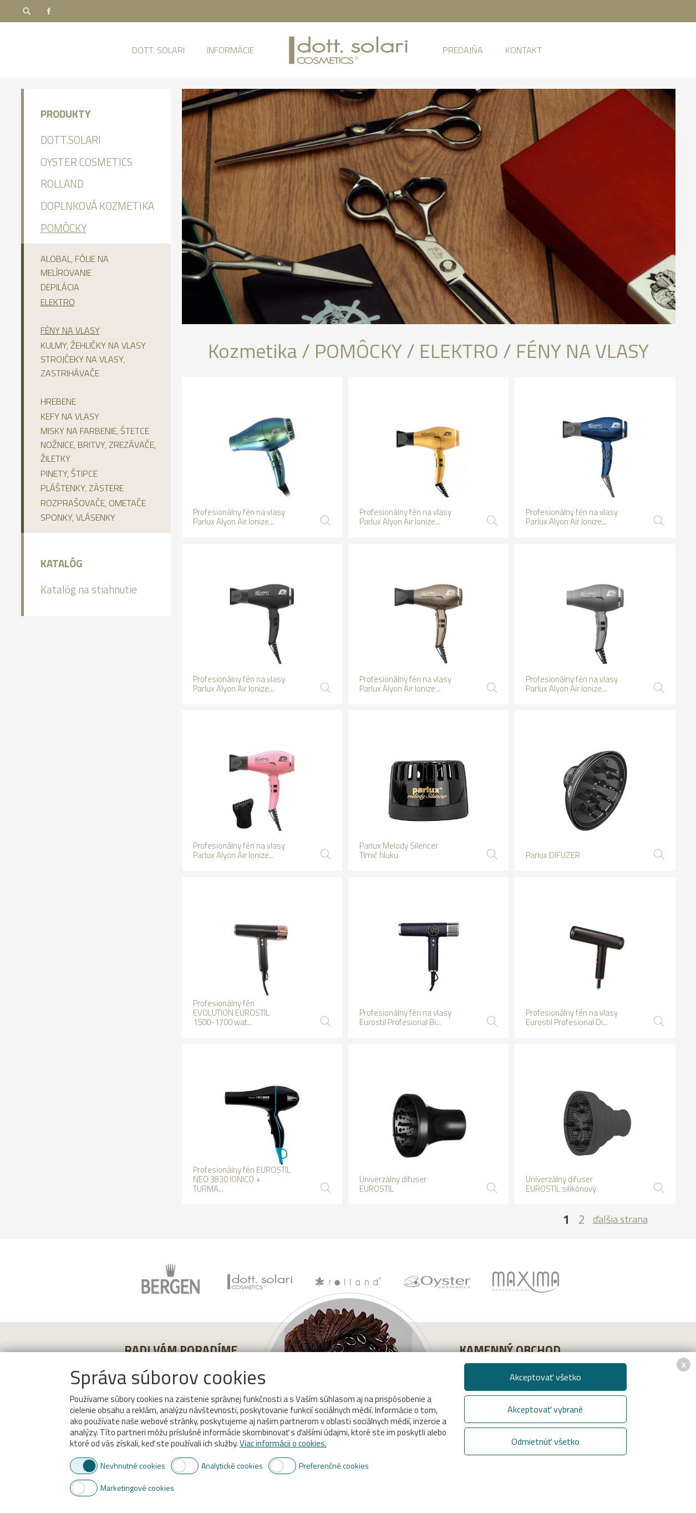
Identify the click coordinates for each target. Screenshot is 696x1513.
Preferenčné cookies (334, 1465)
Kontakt (523, 50)
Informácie (230, 50)
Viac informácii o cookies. (283, 1443)
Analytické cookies (232, 1465)
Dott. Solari (158, 50)
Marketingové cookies (137, 1488)
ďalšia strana (620, 1219)
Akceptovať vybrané (545, 1409)
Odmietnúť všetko (545, 1441)
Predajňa (463, 50)
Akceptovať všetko (545, 1377)
